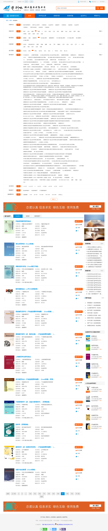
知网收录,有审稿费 (27, 151)
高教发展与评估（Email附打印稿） (27, 266)
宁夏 (28, 46)
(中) (72, 177)
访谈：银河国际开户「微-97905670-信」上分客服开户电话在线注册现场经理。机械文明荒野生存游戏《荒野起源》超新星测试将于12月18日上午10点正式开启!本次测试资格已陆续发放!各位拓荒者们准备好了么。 (94, 293)
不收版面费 (66, 177)
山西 (24, 46)
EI (83, 62)
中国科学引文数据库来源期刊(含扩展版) (37, 57)
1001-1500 (47, 194)
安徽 (42, 44)
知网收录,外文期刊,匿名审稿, (49, 123)
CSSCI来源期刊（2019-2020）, (30, 137)
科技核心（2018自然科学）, (58, 76)
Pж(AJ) (42, 64)
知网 (72, 179)
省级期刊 (35, 38)
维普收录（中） (41, 168)
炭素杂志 (94, 336)
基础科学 (57, 25)
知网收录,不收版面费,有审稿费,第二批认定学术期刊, (51, 156)
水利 (38, 33)
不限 (18, 24)
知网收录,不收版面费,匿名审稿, (30, 81)
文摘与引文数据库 (35, 64)
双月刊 (40, 50)
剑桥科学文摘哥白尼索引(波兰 (76, 139)
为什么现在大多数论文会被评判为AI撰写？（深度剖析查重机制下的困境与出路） (94, 264)
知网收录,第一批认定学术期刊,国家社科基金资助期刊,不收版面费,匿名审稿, (40, 144)
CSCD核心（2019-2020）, (29, 78)
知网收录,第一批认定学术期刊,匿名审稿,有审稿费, (48, 78)
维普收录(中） (65, 102)
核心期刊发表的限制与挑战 (94, 251)
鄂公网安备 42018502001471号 (65, 524)
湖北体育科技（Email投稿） (25, 244)
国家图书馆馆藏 (64, 55)
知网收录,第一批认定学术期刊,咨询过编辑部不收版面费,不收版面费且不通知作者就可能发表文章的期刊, (46, 121)
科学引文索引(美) (64, 66)
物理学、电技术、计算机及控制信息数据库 (33, 66)
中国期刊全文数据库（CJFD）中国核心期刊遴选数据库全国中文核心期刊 (39, 175)
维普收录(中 (76, 170)
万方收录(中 (48, 170)
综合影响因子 (34, 190)
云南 (83, 44)
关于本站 (42, 517)
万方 (24, 182)
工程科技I (47, 27)
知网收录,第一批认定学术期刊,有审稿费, (32, 104)
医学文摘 (47, 66)
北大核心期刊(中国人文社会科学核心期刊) (49, 55)
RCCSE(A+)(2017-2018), (28, 116)
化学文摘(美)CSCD (47, 130)
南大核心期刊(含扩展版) (78, 57)
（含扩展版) (81, 165)
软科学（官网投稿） (22, 424)
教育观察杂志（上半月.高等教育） (27, 289)
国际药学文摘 (57, 64)
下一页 (77, 493)
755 (35, 493)
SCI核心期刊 (26, 40)
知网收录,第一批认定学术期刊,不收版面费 (32, 146)
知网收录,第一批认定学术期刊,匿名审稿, (32, 139)
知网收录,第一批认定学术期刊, (30, 76)
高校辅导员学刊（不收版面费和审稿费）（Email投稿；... (35, 311)
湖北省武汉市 (31, 44)
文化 (28, 31)
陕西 (38, 44)
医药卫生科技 (33, 27)
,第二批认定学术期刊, (38, 151)
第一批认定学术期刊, (47, 163)
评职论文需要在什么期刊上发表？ (94, 247)
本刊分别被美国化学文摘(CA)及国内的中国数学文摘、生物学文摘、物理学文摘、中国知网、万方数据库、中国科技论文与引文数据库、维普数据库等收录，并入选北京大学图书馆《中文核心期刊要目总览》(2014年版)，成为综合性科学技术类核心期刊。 (53, 86)
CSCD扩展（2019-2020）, (54, 102)
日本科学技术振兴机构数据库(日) (30, 62)
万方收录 (77, 149)
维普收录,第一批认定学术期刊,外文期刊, (32, 130)
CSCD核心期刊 (70, 38)
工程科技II (44, 25)
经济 (24, 31)
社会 (66, 31)
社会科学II (51, 25)
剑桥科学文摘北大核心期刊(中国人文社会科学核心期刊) (35, 83)
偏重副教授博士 (54, 135)
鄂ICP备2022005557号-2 (48, 524)
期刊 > (11, 20)
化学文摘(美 (26, 149)
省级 (29, 38)
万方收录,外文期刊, (76, 121)
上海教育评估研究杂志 (23, 357)
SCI (58, 66)
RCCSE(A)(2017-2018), (71, 76)
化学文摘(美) (30, 59)
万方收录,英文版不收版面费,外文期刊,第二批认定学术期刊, (36, 161)
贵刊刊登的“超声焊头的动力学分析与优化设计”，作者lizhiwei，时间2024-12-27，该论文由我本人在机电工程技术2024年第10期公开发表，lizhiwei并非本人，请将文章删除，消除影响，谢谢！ (94, 280)
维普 (76, 179)
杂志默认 (18, 216)
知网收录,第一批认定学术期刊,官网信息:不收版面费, (60, 89)
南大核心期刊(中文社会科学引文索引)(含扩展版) (70, 62)
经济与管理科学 (26, 25)
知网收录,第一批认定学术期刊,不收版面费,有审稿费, (60, 92)
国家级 (24, 38)
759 (53, 493)
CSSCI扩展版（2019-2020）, (52, 132)
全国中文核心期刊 (62, 69)
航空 (29, 33)
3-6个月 (39, 186)
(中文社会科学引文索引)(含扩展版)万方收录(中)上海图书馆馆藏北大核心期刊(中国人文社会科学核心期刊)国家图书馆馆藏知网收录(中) (53, 73)
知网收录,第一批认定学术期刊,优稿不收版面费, (61, 118)
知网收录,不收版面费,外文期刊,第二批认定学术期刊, (35, 128)
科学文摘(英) (46, 62)
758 (49, 493)
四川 (33, 46)
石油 (42, 33)
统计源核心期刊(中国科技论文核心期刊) (57, 57)
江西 (37, 46)
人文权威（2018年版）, (44, 142)
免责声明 (64, 517)
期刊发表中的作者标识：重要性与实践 (94, 253)
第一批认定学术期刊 (57, 177)
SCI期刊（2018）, (58, 130)
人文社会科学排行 (90, 383)
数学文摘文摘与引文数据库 (63, 99)
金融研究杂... (95, 415)
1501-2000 (54, 194)
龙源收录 (60, 175)
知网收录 (67, 156)
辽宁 (76, 44)
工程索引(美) (26, 64)
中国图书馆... (95, 354)
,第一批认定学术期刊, (50, 158)
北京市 (24, 44)
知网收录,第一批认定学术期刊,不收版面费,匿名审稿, (35, 102)
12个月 (55, 186)
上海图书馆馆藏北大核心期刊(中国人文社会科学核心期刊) (36, 106)
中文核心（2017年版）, (44, 76)
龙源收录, (73, 102)
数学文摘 (53, 66)
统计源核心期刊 (51, 168)
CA (24, 59)
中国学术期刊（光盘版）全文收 (30, 179)
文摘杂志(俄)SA (37, 99)
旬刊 (49, 50)
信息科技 (70, 25)
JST (69, 59)
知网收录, (71, 104)
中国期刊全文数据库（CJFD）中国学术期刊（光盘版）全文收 (37, 177)
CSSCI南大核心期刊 (60, 38)
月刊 (45, 50)
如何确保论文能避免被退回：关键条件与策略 (94, 260)
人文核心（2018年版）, (38, 132)
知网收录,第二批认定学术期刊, (58, 116)
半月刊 (24, 50)
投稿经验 (70, 16)
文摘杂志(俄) (49, 64)
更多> (102, 243)
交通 (34, 33)
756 (39, 493)
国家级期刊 (51, 38)
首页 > (8, 20)
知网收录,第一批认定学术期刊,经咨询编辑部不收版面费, (61, 71)
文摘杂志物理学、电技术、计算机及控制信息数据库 (69, 111)
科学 (58, 31)
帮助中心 (97, 16)
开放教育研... (95, 424)
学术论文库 (42, 16)
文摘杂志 (65, 64)
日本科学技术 (26, 163)
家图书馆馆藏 (47, 146)
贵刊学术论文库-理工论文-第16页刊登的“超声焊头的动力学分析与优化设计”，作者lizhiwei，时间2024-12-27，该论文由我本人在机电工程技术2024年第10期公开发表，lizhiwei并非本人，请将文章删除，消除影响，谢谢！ (94, 274)
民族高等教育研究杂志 (23, 221)
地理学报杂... (95, 345)
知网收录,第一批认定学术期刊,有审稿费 (32, 113)
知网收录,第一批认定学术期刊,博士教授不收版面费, (54, 104)
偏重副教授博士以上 (74, 137)
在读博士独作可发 (69, 149)
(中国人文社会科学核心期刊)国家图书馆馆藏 (33, 170)
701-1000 (41, 194)
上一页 (14, 493)
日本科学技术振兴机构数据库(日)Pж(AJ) (74, 109)
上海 (50, 44)
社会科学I (76, 25)
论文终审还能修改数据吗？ (94, 258)
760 (58, 493)
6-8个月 (61, 186)
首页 (29, 16)
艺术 (46, 31)
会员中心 (84, 16)
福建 (46, 44)
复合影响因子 (26, 190)
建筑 (33, 31)
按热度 (27, 216)
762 (67, 493)
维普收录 (66, 175)
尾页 (41, 496)
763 (72, 493)
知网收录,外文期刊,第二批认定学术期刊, (32, 123)
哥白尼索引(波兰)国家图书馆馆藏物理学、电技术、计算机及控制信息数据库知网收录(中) (43, 109)
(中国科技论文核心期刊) (62, 168)
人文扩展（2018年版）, (76, 99)
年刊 (61, 50)
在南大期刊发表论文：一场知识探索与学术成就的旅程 (94, 255)
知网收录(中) (73, 55)
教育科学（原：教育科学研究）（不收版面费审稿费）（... (35, 447)
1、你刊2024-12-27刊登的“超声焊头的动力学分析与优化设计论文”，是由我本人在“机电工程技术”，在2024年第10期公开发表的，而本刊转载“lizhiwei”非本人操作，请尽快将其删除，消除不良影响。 (94, 291)
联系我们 (53, 517)
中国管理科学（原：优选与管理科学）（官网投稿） (33, 402)
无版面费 (25, 194)
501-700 (35, 194)
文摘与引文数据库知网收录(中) (69, 165)
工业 (54, 31)
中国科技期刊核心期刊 (55, 172)
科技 (50, 31)
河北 (68, 44)
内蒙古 (58, 44)
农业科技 (41, 27)
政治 (70, 31)
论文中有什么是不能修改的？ (94, 262)
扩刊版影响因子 (43, 190)
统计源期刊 (78, 38)
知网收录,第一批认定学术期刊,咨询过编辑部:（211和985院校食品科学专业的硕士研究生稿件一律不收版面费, (47, 154)
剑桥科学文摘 (53, 59)
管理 (74, 31)
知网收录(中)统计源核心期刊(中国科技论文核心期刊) (51, 149)
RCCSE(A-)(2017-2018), (44, 81)
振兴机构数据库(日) (35, 163)
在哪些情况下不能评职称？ (94, 266)
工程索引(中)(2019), (70, 113)
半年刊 (56, 50)
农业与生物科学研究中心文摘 (41, 59)
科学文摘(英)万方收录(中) (49, 99)
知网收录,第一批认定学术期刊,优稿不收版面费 (53, 113)
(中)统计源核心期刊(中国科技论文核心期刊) (33, 158)
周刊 (29, 50)
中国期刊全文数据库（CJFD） (49, 69)
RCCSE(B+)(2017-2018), (28, 71)
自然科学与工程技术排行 (92, 332)
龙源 (80, 179)
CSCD (24, 57)
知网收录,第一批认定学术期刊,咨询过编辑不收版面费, (55, 139)
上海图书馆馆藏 (34, 55)
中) (68, 158)
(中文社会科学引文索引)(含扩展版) (67, 144)
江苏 (63, 44)
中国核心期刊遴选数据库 (74, 69)
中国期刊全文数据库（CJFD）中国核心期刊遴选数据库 (35, 172)
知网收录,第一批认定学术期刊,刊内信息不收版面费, (34, 92)
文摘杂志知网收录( (61, 158)
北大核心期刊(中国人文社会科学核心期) (73, 130)
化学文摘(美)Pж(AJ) (56, 81)
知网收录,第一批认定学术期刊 (42, 116)
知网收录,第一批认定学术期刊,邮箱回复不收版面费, (34, 89)
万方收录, (44, 71)
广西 (54, 44)
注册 (31, 1)
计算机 (24, 33)
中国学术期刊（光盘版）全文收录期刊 (31, 69)
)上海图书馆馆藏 (56, 170)
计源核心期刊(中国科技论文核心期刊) (68, 146)
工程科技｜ (25, 27)
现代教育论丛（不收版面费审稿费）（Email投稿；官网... (35, 379)
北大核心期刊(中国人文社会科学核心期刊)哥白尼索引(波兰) (65, 161)
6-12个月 (31, 186)
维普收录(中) (81, 55)
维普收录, (38, 71)
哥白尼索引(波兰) (62, 59)
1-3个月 (25, 186)
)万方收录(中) (34, 149)
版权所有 (59, 517)
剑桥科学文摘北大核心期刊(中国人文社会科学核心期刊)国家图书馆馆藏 (39, 111)
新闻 (62, 31)
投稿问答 (57, 16)
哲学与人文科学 (36, 25)
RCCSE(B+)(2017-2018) (64, 179)
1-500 (30, 194)
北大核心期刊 (44, 38)
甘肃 (41, 46)
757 (44, 493)
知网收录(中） (61, 123)
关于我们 (102, 1)
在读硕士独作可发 (27, 132)
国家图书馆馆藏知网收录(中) (29, 168)
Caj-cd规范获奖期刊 (66, 170)
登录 (26, 1)
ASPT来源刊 (54, 62)
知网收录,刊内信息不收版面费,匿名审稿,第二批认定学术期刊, (37, 125)
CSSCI (69, 57)
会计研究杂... (95, 397)
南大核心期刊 (79, 71)
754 (30, 493)
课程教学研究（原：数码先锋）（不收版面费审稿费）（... (35, 334)
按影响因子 (37, 216)
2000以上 (60, 194)
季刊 (36, 50)
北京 (72, 44)
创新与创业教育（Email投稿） (26, 470)
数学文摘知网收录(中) (53, 128)
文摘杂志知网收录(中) (55, 83)
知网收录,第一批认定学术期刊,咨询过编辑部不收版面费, (35, 135)
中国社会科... (95, 387)
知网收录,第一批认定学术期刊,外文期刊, (62, 125)
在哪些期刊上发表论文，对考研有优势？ (94, 249)
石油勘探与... (95, 373)
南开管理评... (95, 406)
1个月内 (44, 186)
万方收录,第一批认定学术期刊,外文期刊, (70, 128)
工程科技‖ (64, 25)
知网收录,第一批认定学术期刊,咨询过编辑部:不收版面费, (36, 118)
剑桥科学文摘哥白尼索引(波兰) (30, 156)
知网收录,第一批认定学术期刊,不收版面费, (72, 78)
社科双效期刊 (74, 66)
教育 (39, 31)
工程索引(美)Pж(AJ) (27, 99)
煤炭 (79, 31)
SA (41, 62)
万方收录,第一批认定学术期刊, (61, 163)
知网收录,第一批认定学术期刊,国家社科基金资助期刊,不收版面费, (53, 137)
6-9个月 (50, 186)
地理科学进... (95, 364)
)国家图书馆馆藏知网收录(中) (29, 142)
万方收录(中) (26, 55)
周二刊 (65, 50)
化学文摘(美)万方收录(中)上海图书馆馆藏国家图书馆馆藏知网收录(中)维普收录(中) (41, 165)
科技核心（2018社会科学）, (66, 135)
